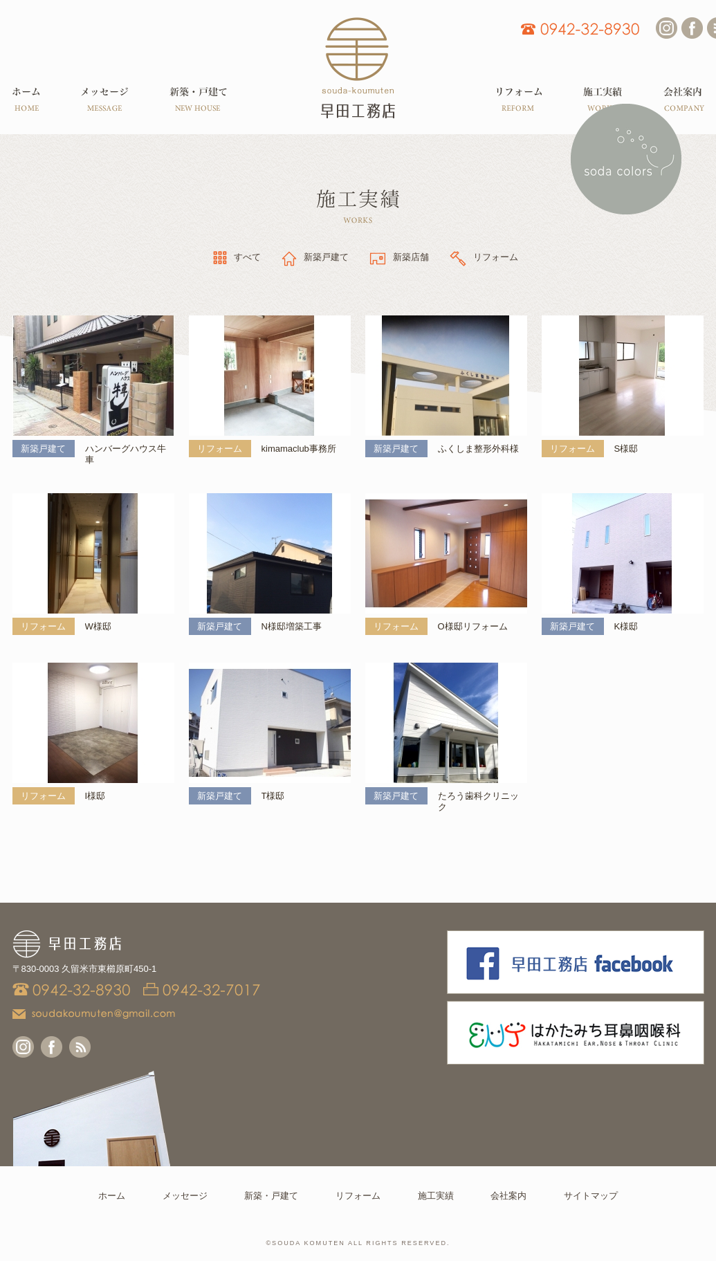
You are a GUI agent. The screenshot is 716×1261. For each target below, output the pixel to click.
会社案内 (508, 1195)
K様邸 (626, 626)
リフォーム (358, 1195)
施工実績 (436, 1195)
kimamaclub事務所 (298, 448)
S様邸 (626, 448)
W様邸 (98, 626)
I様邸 (95, 796)
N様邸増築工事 (291, 626)
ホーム (111, 1195)
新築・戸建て (271, 1195)
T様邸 (273, 796)
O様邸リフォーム (473, 626)
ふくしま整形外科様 (478, 448)
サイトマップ (591, 1195)
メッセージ (185, 1195)
